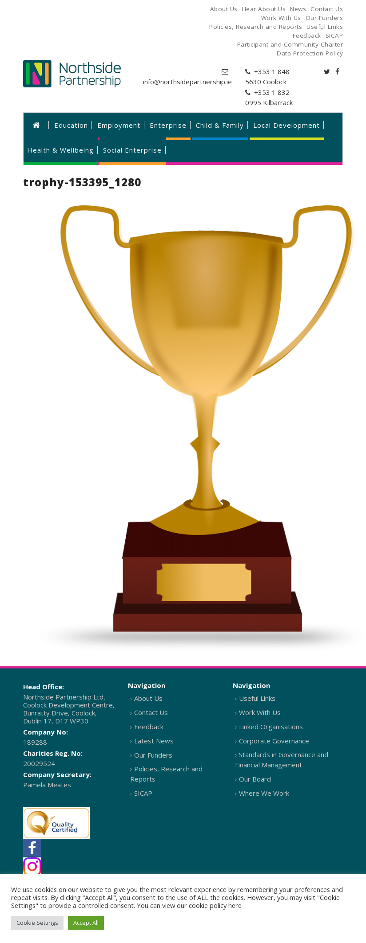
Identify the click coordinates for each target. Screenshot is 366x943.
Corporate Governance (274, 740)
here (235, 905)
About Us (148, 698)
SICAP (143, 793)
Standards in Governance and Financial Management (281, 759)
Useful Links (257, 698)
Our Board (255, 778)
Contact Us (151, 712)
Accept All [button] (86, 923)
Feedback (148, 726)
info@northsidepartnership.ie (187, 81)
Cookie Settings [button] (37, 923)
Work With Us (260, 712)
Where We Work (264, 793)
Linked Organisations (271, 726)
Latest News (154, 740)
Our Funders (153, 754)
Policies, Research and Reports (166, 773)
